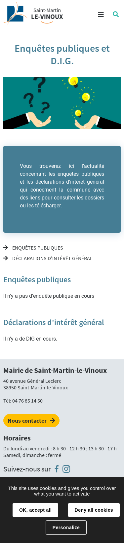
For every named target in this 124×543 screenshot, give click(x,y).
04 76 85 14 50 (27, 400)
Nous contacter (27, 420)
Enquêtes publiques (37, 247)
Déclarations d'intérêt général (52, 258)
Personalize (66, 527)
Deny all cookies (94, 510)
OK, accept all (35, 510)
